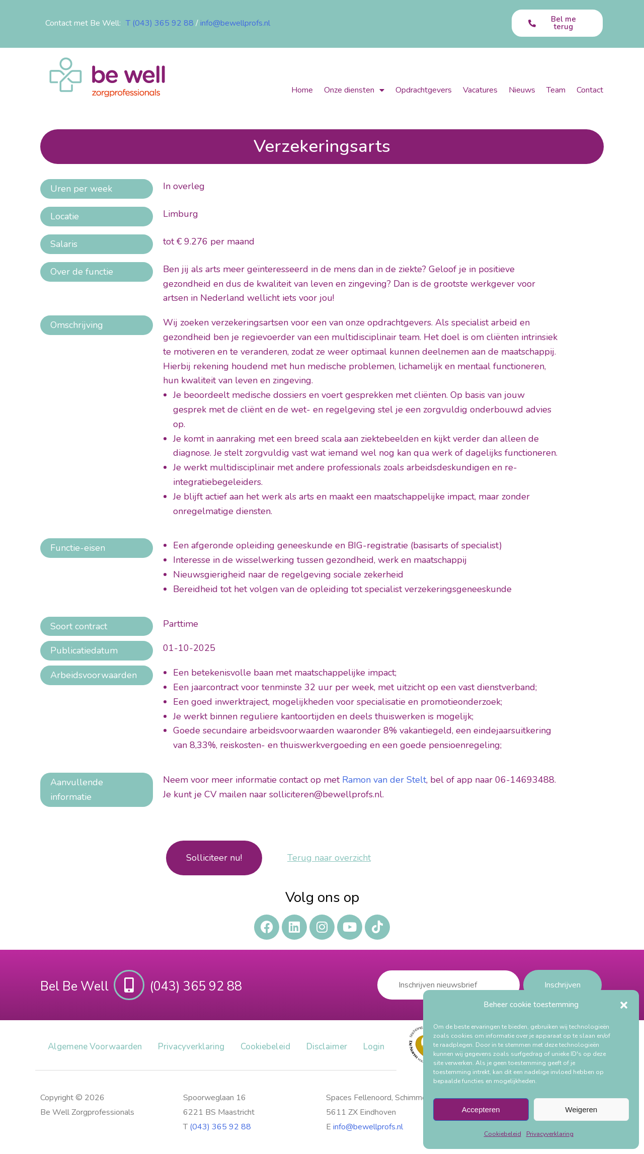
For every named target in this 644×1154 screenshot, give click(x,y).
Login (373, 1046)
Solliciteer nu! (214, 858)
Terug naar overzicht (329, 858)
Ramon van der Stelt (384, 780)
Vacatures (480, 90)
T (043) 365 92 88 (160, 23)
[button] (624, 1005)
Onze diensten (354, 90)
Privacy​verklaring (550, 1134)
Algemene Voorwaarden (95, 1046)
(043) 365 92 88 (220, 1126)
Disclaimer (326, 1046)
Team (556, 90)
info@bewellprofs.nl (235, 23)
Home (302, 90)
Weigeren (581, 1109)
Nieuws (522, 90)
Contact (590, 90)
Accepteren (481, 1109)
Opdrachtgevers (423, 90)
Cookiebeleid (502, 1134)
